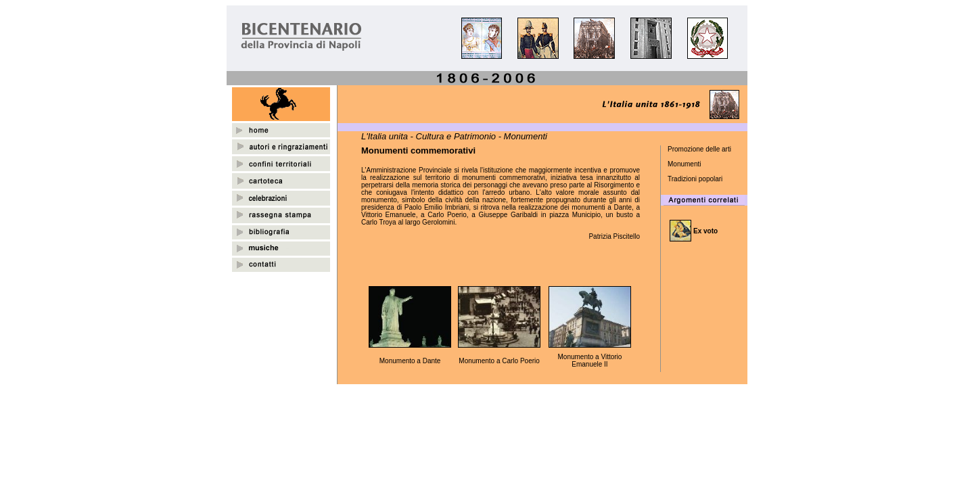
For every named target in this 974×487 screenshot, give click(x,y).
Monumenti (684, 164)
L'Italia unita (384, 136)
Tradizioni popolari (695, 179)
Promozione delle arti (699, 149)
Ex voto (705, 231)
